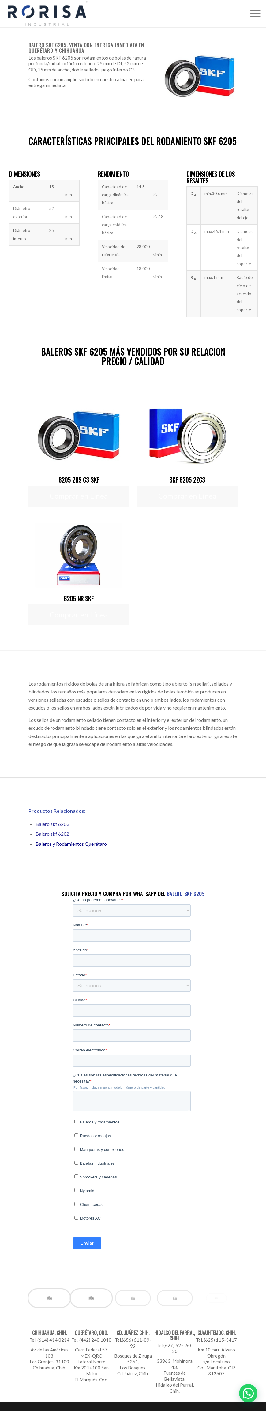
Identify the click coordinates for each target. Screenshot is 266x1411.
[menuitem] (252, 13)
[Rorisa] (47, 13)
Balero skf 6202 (52, 834)
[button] (248, 1393)
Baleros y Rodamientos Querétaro (71, 844)
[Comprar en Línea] (78, 496)
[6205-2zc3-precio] (187, 435)
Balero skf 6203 (52, 824)
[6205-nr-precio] (79, 554)
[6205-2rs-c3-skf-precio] (79, 435)
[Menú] (252, 13)
